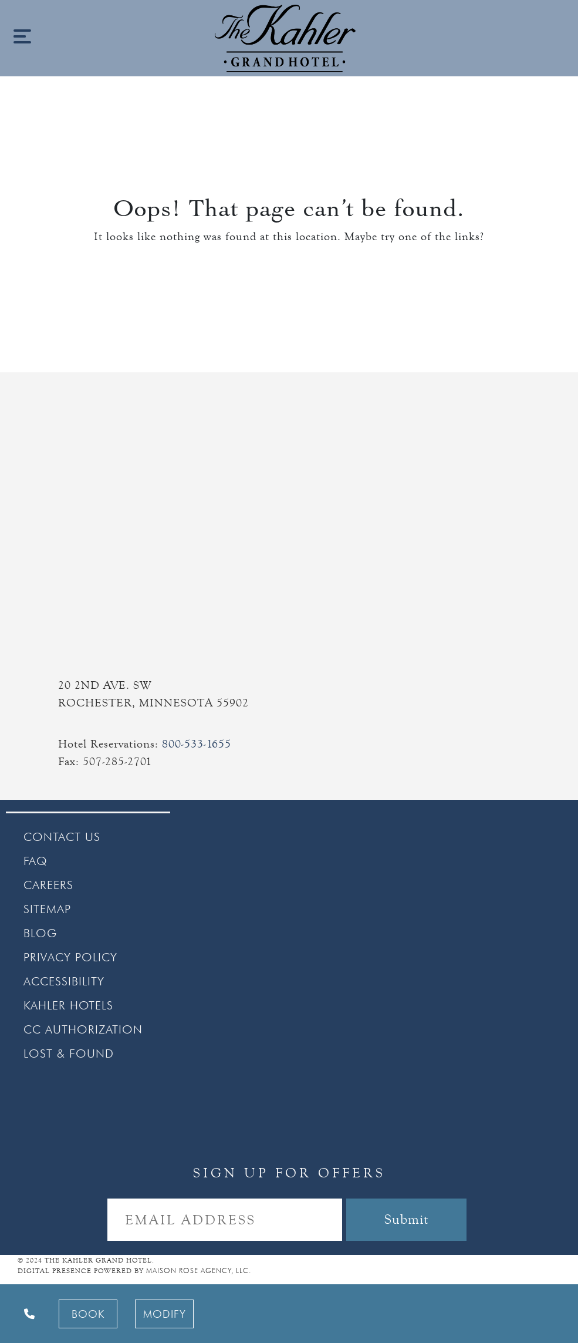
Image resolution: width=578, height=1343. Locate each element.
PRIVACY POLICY (70, 957)
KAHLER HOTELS (68, 1005)
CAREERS (48, 885)
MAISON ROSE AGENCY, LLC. (198, 1270)
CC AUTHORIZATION (83, 1029)
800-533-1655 (196, 743)
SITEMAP (47, 909)
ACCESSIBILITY (63, 981)
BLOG (40, 933)
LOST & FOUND (68, 1053)
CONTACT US (61, 837)
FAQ (35, 861)
